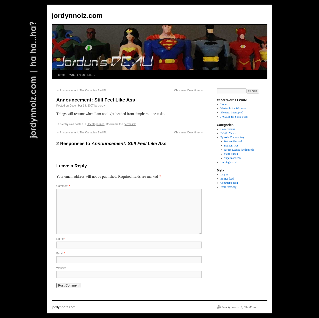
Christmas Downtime (188, 90)
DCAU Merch (228, 133)
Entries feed (227, 178)
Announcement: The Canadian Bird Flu (81, 90)
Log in (224, 174)
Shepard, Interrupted (231, 112)
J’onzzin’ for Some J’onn (234, 116)
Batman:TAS (231, 145)
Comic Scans (227, 129)
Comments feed (229, 182)
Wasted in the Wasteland (233, 108)
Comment (63, 186)
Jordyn (102, 105)
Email (60, 253)
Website (61, 268)
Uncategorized (95, 124)
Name (61, 238)
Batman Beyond (233, 141)
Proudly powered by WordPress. (239, 307)
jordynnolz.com (77, 15)
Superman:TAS (232, 158)
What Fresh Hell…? (82, 74)
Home (61, 74)
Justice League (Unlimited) (239, 149)
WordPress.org (228, 187)
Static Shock (231, 153)
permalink (130, 124)
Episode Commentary (232, 137)
